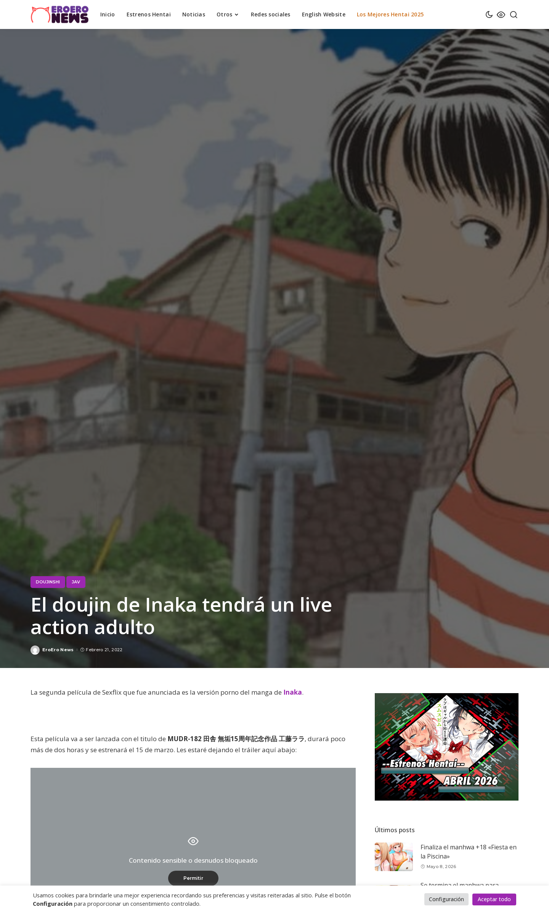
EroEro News (58, 650)
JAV (76, 582)
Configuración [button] (446, 899)
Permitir (193, 878)
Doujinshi (48, 582)
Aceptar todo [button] (494, 899)
